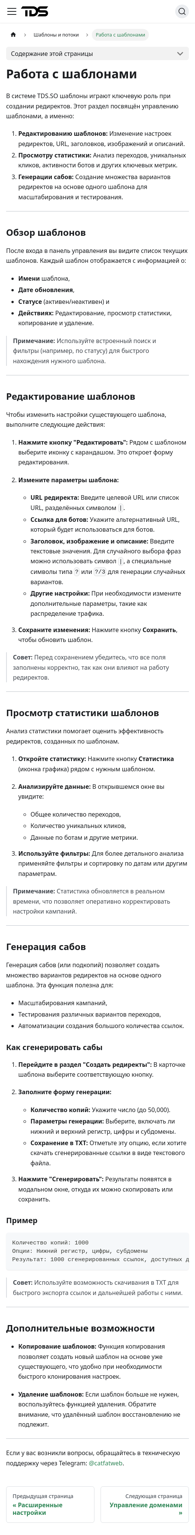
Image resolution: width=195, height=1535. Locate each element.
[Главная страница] (13, 35)
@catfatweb (106, 1463)
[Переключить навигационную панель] (12, 11)
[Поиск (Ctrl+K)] (182, 11)
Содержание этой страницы (52, 53)
